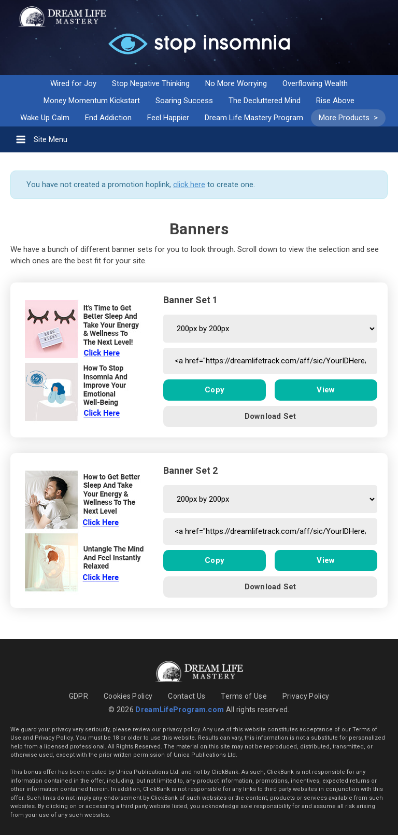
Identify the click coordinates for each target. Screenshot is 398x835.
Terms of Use (244, 696)
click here (189, 184)
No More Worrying (236, 83)
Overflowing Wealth (315, 83)
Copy (214, 389)
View (326, 389)
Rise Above (335, 100)
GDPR (78, 696)
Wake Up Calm (44, 117)
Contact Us (186, 696)
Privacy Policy (305, 696)
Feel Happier (168, 117)
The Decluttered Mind (265, 100)
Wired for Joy (73, 83)
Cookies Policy (128, 696)
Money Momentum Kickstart (92, 100)
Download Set (270, 416)
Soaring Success (184, 100)
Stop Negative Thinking (151, 83)
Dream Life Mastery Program (254, 117)
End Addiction (108, 117)
